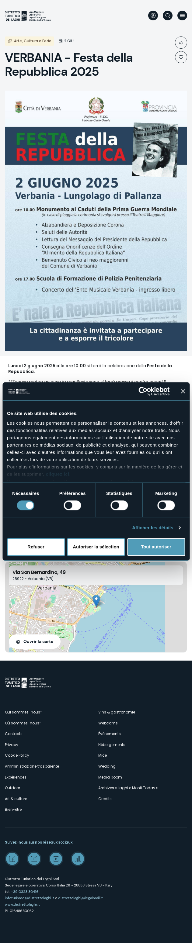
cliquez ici (57, 474)
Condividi (181, 42)
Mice (102, 755)
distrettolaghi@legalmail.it (80, 898)
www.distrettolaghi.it (22, 904)
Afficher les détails (152, 527)
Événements (109, 733)
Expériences (15, 777)
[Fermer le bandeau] (183, 391)
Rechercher (168, 15)
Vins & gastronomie (116, 712)
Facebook (12, 858)
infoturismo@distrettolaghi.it (29, 898)
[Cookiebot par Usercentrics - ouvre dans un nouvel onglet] (142, 391)
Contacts (14, 733)
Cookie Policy (17, 755)
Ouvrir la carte (38, 641)
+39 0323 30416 (25, 891)
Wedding (107, 766)
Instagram (34, 858)
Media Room (110, 777)
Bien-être (13, 809)
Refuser (35, 547)
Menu (182, 15)
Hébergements (111, 744)
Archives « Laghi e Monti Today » (128, 787)
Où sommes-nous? (23, 723)
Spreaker (78, 858)
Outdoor (12, 787)
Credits (105, 798)
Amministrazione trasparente (32, 766)
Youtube (56, 858)
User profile (153, 15)
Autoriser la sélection (96, 547)
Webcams (108, 723)
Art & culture (16, 798)
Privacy (11, 744)
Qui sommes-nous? (23, 712)
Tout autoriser (156, 547)
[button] (96, 601)
